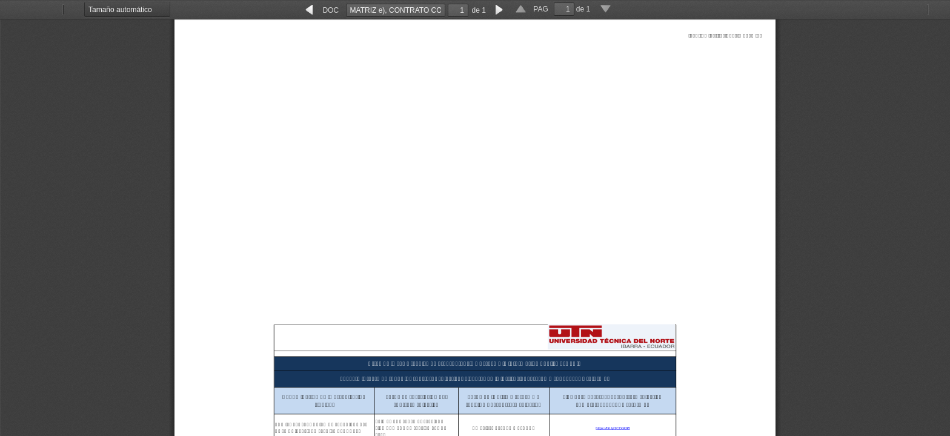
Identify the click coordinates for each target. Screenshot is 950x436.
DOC (330, 10)
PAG (540, 9)
